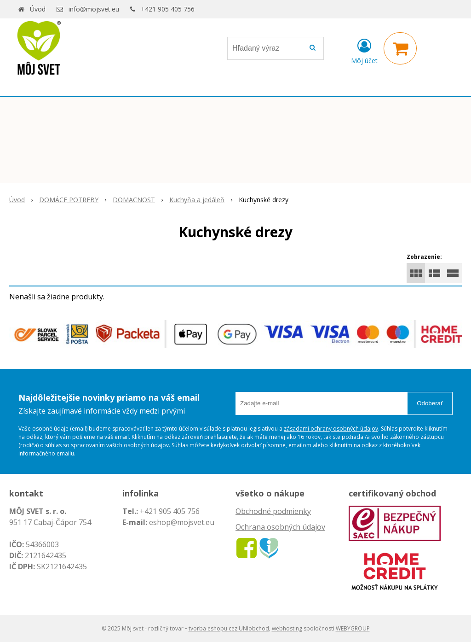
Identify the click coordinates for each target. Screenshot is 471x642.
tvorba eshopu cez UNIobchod (229, 628)
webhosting (287, 628)
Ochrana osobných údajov (280, 527)
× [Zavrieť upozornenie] (457, 43)
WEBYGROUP (353, 628)
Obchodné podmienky (273, 511)
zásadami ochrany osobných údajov (331, 428)
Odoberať (430, 403)
